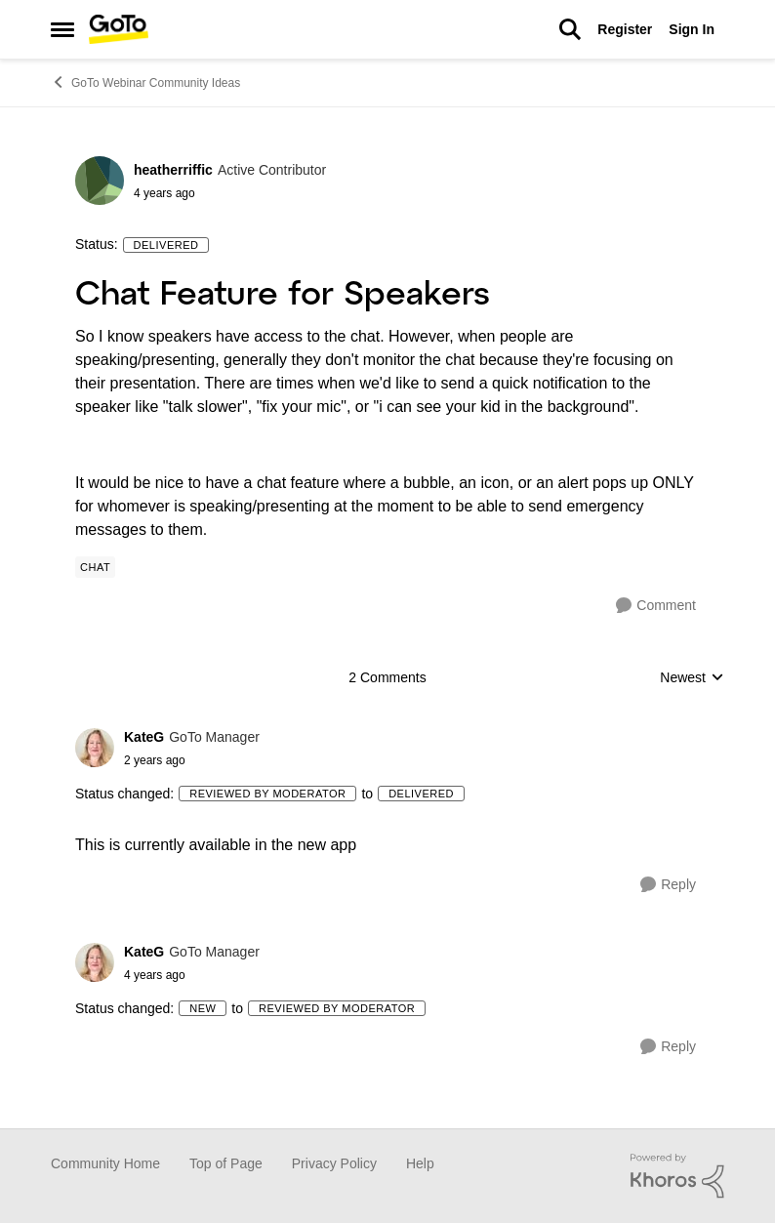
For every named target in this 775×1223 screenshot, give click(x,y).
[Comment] (656, 605)
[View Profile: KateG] (94, 747)
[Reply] (668, 885)
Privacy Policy (334, 1163)
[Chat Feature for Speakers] (192, 760)
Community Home (105, 1163)
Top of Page (226, 1163)
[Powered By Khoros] (677, 1176)
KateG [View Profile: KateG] (144, 737)
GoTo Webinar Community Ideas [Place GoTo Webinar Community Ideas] (145, 82)
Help (420, 1163)
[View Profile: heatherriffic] (99, 180)
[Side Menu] (62, 29)
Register (624, 29)
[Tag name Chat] (95, 567)
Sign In (691, 29)
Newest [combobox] (692, 679)
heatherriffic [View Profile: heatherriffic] (173, 170)
